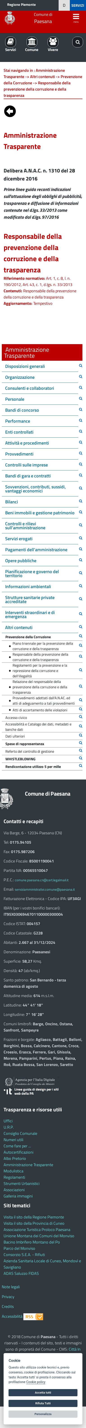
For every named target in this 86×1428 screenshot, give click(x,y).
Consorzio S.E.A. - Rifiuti (24, 1255)
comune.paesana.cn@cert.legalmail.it (41, 880)
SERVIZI (77, 5)
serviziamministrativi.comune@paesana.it (45, 889)
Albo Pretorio (15, 1158)
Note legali (11, 1287)
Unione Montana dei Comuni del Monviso (39, 1236)
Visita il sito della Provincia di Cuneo (34, 1223)
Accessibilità (12, 1316)
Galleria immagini (18, 1196)
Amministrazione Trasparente (28, 1165)
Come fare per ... (17, 1146)
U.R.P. (9, 1127)
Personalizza (43, 1414)
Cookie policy (35, 1382)
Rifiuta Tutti (43, 1403)
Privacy (8, 1297)
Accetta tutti (43, 1392)
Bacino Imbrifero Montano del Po (32, 1242)
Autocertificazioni (18, 1152)
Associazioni (14, 1190)
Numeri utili (13, 1140)
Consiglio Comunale (20, 1133)
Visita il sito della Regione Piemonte (34, 1217)
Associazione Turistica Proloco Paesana (37, 1230)
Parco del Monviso (19, 1248)
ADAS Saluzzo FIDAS (21, 1273)
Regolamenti (14, 1177)
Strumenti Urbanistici (22, 1183)
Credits (8, 1306)
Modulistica (13, 1171)
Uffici (8, 1121)
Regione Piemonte (21, 4)
